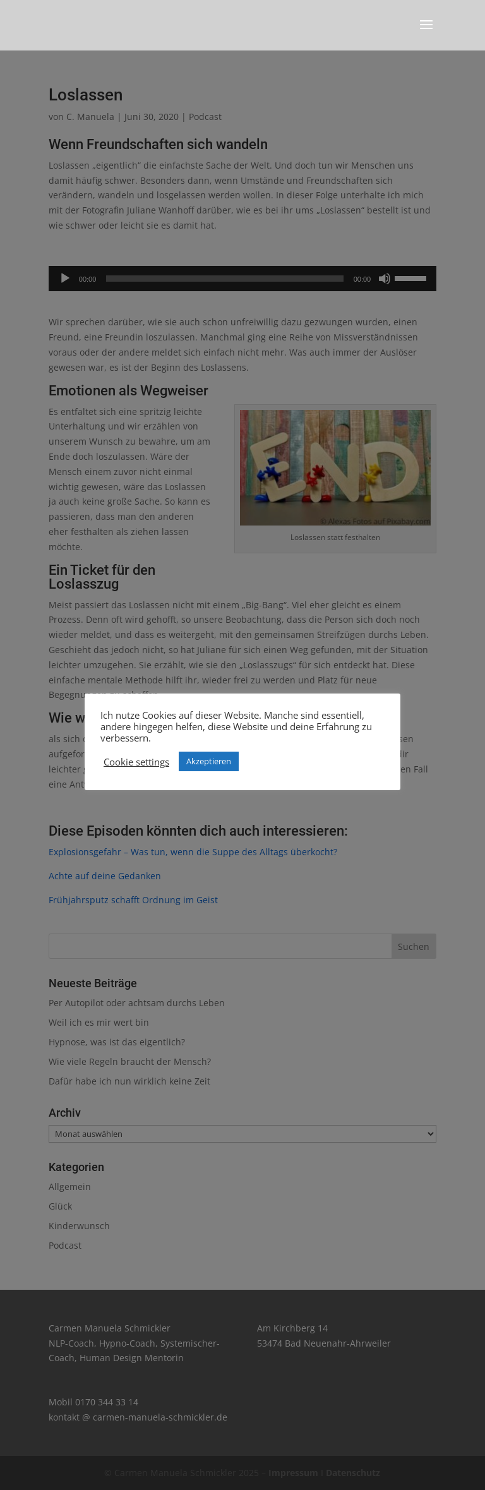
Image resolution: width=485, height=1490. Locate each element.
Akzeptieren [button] (208, 761)
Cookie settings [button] (136, 761)
